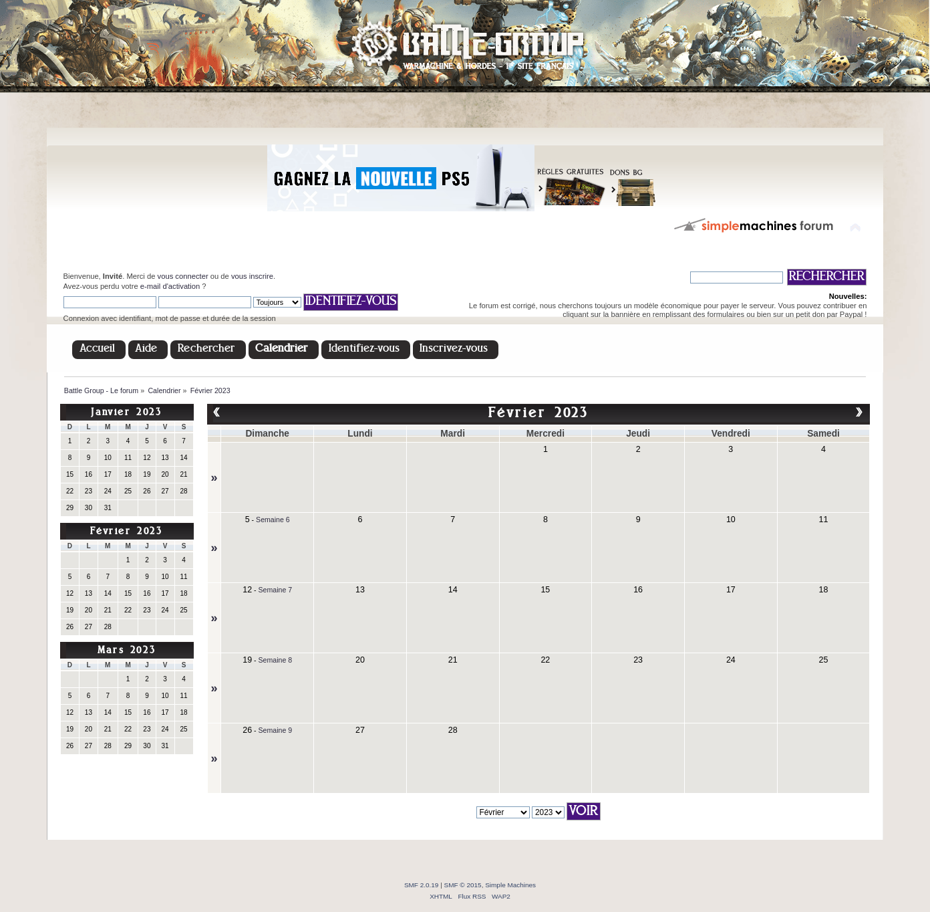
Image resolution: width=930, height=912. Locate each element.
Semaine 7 (276, 590)
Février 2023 (126, 532)
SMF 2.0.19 (421, 885)
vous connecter (183, 276)
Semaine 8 (276, 660)
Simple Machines (510, 885)
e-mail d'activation (170, 286)
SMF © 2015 (463, 885)
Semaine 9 (276, 730)
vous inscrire (252, 276)
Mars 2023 (127, 651)
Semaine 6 (273, 520)
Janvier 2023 (126, 413)
